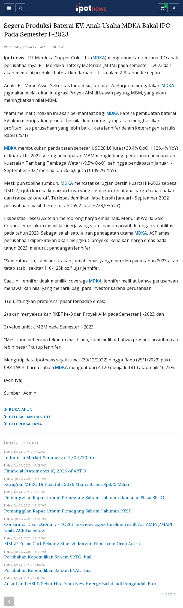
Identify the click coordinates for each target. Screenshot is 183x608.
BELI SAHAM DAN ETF (27, 416)
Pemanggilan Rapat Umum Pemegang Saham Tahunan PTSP (67, 511)
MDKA (98, 58)
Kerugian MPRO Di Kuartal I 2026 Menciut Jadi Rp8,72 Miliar (67, 484)
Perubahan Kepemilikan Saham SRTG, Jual (47, 557)
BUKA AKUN (18, 409)
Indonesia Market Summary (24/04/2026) (49, 457)
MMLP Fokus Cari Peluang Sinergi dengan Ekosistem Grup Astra (72, 543)
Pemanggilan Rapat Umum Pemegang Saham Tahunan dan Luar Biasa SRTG (84, 497)
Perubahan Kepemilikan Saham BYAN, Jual (48, 570)
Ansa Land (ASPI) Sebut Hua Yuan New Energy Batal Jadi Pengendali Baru (81, 583)
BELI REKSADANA (23, 423)
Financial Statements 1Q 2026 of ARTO (45, 471)
